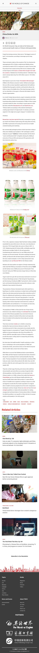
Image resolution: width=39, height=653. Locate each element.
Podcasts (22, 584)
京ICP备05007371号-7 (25, 651)
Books (21, 582)
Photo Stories (5, 595)
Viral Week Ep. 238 (8, 438)
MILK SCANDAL (25, 401)
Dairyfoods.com (29, 105)
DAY (11, 401)
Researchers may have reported (11, 119)
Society (3, 580)
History (3, 588)
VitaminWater (6, 377)
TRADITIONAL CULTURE (8, 505)
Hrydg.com (26, 209)
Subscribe (19, 8)
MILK (18, 401)
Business (4, 584)
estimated (25, 311)
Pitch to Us (22, 608)
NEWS (4, 31)
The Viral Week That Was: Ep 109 (12, 541)
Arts (3, 590)
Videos (21, 586)
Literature (4, 593)
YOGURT (29, 404)
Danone (31, 375)
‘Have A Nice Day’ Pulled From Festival (14, 474)
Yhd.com (27, 237)
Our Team (22, 604)
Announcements (5, 602)
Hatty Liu (7, 37)
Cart (20, 10)
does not (26, 388)
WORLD (5, 404)
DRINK (14, 401)
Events (3, 604)
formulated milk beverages (27, 80)
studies (16, 324)
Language (4, 586)
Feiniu (28, 170)
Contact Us (22, 610)
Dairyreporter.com (17, 105)
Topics (4, 577)
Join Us (21, 606)
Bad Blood (6, 508)
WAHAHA (32, 401)
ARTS (4, 472)
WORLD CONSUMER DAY (14, 404)
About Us (22, 602)
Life (3, 582)
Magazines (22, 580)
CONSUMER (6, 401)
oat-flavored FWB (16, 260)
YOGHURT (23, 404)
